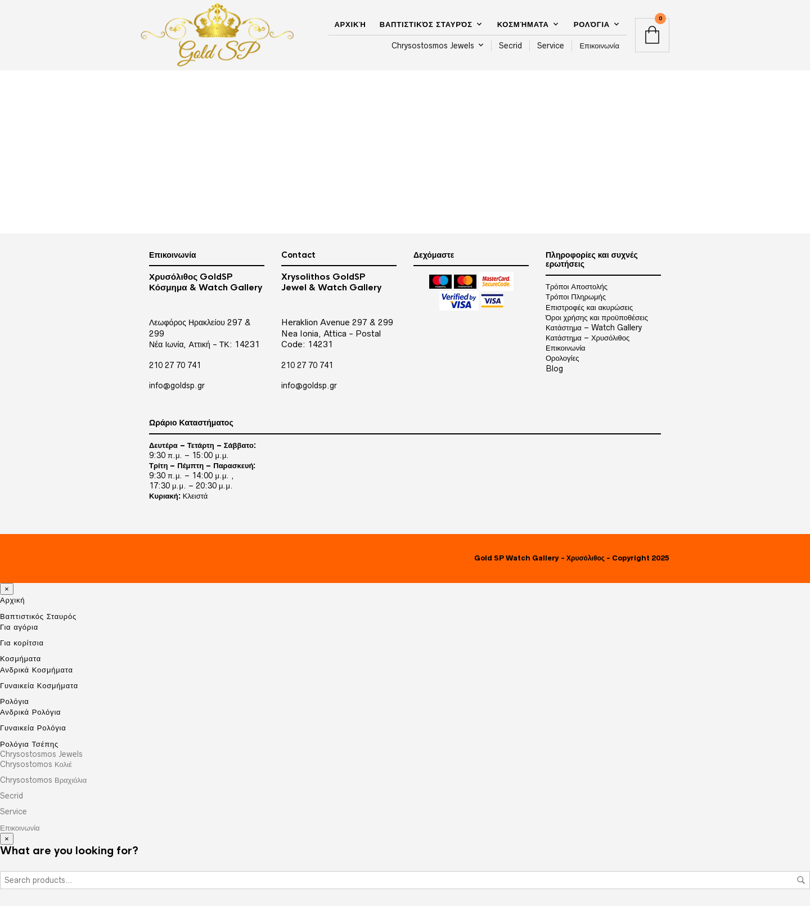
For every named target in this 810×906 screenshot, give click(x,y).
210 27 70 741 (175, 365)
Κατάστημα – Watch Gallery (594, 327)
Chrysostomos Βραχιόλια (43, 779)
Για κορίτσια (22, 642)
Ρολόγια (592, 24)
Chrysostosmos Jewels (433, 45)
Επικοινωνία (599, 45)
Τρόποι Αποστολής (577, 286)
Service (550, 45)
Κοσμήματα (523, 24)
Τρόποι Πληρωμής (576, 296)
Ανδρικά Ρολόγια (30, 711)
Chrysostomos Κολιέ (36, 764)
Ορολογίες (562, 357)
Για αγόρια (19, 626)
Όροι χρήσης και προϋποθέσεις (597, 317)
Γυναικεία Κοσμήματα (39, 685)
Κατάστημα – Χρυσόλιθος (587, 337)
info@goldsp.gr (177, 385)
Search (801, 880)
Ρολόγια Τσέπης (29, 743)
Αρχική (350, 24)
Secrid (510, 45)
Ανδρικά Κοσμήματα (36, 669)
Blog (554, 368)
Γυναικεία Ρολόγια (33, 727)
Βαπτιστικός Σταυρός (426, 24)
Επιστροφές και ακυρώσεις (589, 307)
